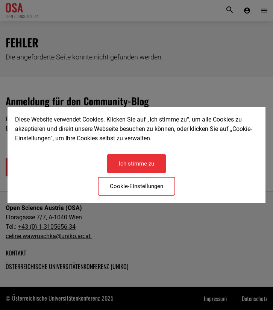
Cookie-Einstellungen (136, 186)
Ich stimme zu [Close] (136, 163)
